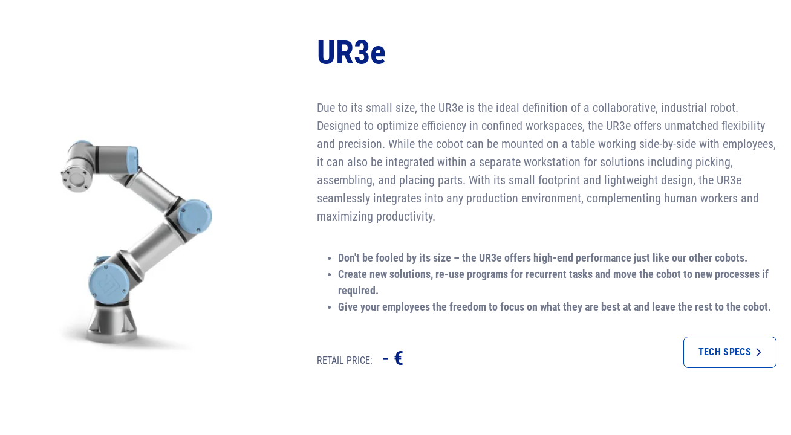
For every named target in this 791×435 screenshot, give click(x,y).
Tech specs (729, 352)
